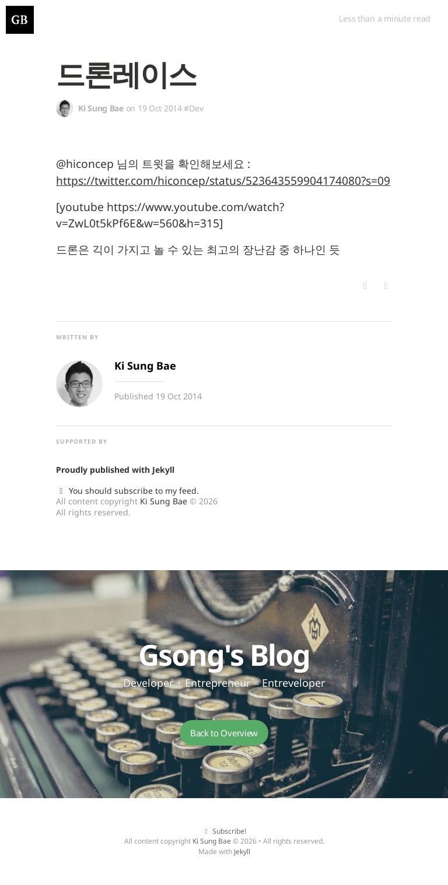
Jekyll (163, 469)
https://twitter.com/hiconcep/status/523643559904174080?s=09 (223, 180)
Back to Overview (224, 733)
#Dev (193, 108)
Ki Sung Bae (163, 501)
